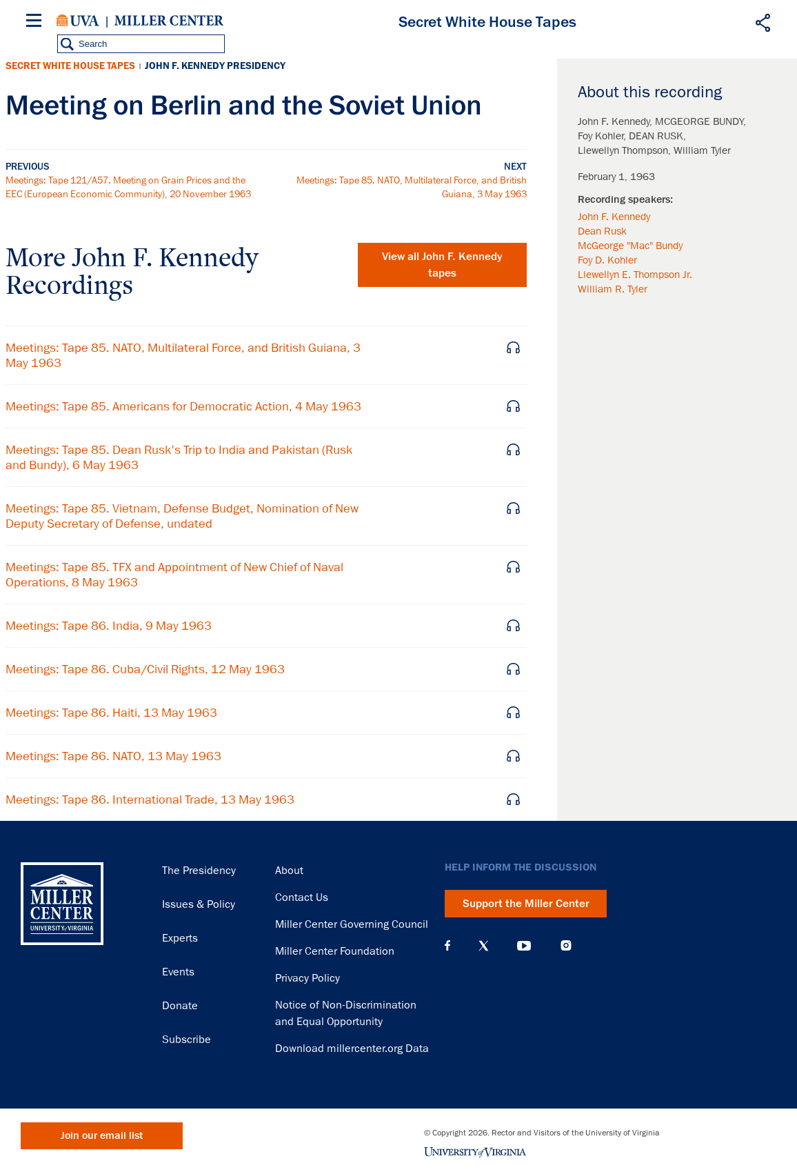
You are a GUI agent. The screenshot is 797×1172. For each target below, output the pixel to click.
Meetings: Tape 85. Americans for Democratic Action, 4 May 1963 (183, 406)
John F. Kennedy (614, 216)
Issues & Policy (198, 904)
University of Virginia (78, 21)
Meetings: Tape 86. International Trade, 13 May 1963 (150, 799)
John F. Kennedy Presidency (215, 65)
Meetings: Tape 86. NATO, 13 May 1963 (113, 756)
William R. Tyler (612, 289)
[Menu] (36, 22)
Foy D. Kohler (607, 260)
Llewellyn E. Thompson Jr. (635, 274)
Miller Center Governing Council (351, 924)
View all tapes (442, 265)
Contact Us (301, 897)
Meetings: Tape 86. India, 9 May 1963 (109, 625)
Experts (180, 938)
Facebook (447, 945)
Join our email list (102, 1135)
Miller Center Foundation (334, 951)
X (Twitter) (483, 946)
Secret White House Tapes (70, 65)
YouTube (524, 945)
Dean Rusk (602, 231)
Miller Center (168, 21)
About (289, 870)
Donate (180, 1006)
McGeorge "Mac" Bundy (630, 245)
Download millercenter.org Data (352, 1048)
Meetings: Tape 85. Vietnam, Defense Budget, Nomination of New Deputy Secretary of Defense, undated (182, 516)
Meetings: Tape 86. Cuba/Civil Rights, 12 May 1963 (145, 669)
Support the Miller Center (526, 904)
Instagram (566, 945)
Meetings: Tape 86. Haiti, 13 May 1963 (111, 712)
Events (178, 972)
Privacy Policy (307, 978)
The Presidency (199, 870)
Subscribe (186, 1039)
